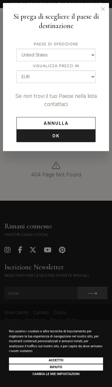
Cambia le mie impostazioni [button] (56, 374)
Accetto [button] (56, 360)
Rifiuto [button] (56, 367)
